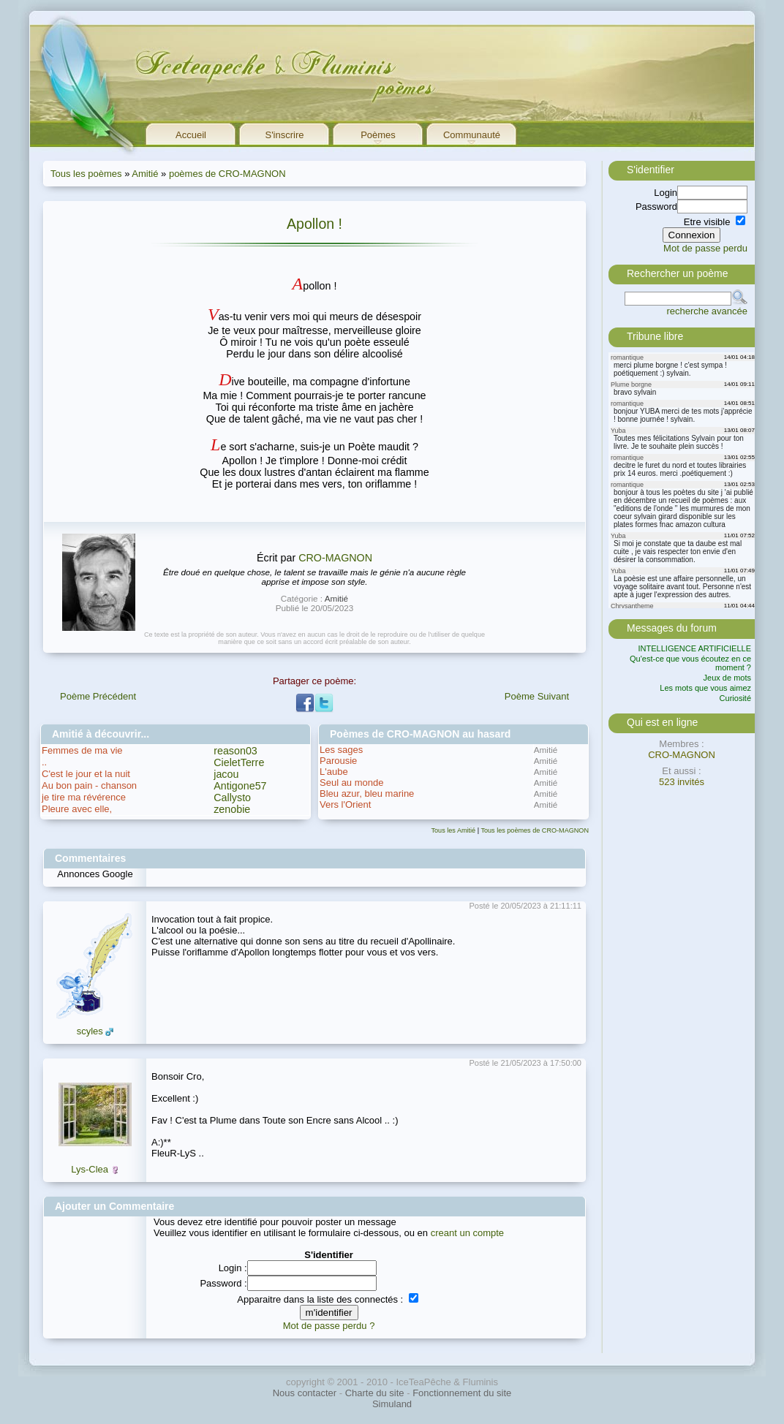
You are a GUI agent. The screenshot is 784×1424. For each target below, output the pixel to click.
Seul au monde (351, 782)
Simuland (392, 1403)
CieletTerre (239, 762)
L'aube (334, 771)
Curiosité (735, 698)
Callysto (232, 797)
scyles (90, 1031)
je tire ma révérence (84, 797)
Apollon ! (314, 224)
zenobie (232, 809)
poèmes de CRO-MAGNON (227, 173)
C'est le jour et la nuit (86, 773)
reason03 (235, 751)
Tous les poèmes (86, 173)
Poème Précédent (98, 696)
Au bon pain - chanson (89, 785)
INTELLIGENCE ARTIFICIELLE (694, 648)
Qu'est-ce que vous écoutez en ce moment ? (690, 663)
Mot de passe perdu (705, 248)
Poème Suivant (537, 696)
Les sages (341, 749)
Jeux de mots (727, 677)
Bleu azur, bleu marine (367, 793)
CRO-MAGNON (335, 558)
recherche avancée (706, 311)
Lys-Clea (89, 1169)
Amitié (145, 173)
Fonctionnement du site (461, 1392)
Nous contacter (304, 1392)
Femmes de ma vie (82, 750)
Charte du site (374, 1392)
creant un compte (467, 1232)
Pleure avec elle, (77, 808)
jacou (226, 774)
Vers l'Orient (345, 804)
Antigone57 (240, 786)
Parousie (338, 760)
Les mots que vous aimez (705, 687)
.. (44, 762)
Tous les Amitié (453, 830)
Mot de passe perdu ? (329, 1325)
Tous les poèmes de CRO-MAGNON (534, 830)
